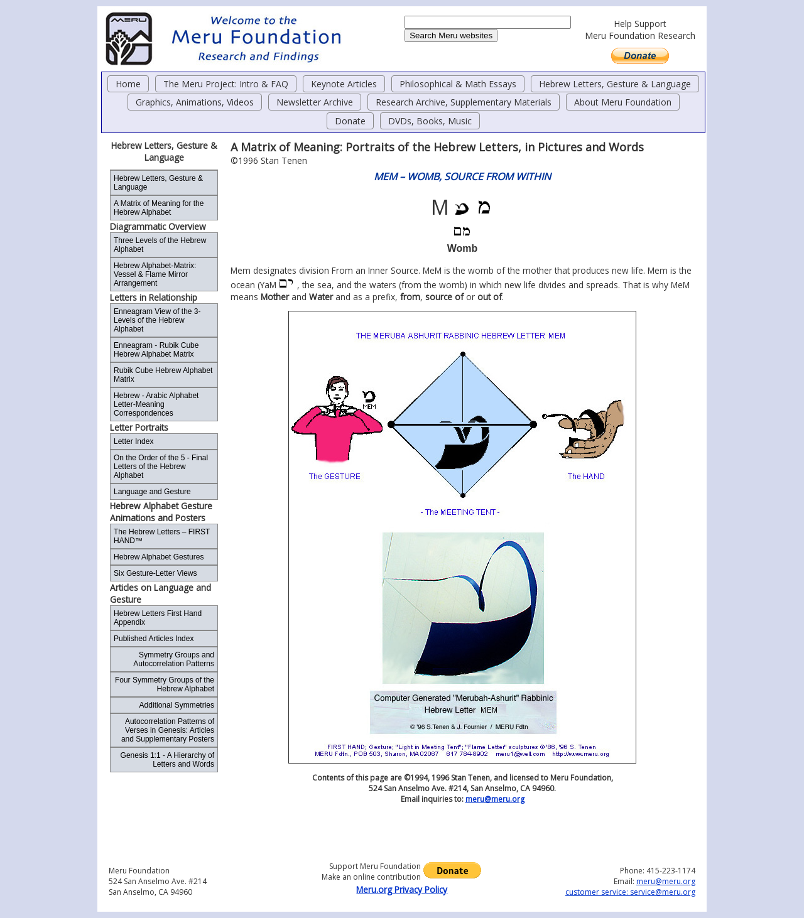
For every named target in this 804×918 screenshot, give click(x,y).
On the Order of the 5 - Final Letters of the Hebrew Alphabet (161, 466)
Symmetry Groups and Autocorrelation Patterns (173, 659)
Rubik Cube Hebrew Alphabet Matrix (163, 375)
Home (128, 84)
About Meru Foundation (622, 102)
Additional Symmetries (176, 705)
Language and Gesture (152, 491)
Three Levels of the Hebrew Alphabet (160, 245)
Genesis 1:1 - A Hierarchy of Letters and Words (167, 760)
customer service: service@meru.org (630, 892)
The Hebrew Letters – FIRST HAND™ (162, 536)
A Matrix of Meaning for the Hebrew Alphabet (159, 208)
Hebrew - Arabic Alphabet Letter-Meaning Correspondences (156, 404)
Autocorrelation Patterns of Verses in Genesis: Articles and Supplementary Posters (167, 730)
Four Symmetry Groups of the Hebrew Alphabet (164, 684)
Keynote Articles (344, 84)
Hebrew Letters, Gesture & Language (615, 84)
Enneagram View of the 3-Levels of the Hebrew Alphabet (157, 320)
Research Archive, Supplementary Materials (463, 102)
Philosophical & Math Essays (457, 84)
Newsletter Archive (314, 102)
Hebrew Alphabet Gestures (159, 557)
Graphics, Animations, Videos (195, 102)
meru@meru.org (494, 799)
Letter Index (133, 441)
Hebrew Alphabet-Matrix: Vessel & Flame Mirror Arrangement (155, 274)
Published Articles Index (153, 638)
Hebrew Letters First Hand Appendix (158, 618)
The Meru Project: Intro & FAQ (225, 84)
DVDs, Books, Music (430, 121)
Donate (350, 121)
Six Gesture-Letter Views (155, 573)
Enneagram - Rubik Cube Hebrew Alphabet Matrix (156, 350)
